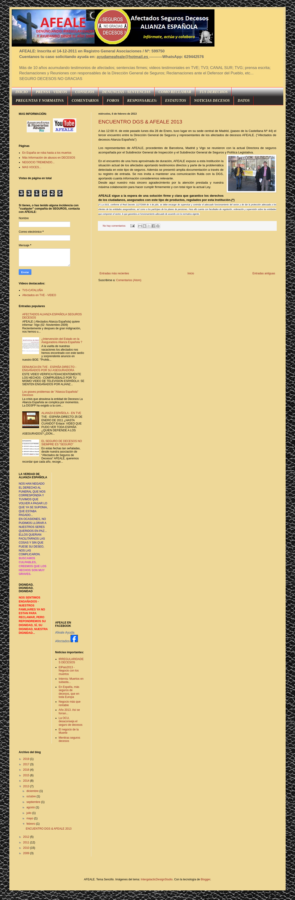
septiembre (33, 802)
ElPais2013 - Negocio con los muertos (69, 671)
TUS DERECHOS (213, 92)
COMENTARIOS (85, 100)
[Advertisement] (187, 251)
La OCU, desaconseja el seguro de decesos (70, 721)
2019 (26, 759)
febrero (31, 823)
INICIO (21, 92)
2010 (26, 847)
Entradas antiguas (263, 273)
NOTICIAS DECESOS (212, 100)
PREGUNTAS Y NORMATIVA (40, 100)
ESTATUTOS (175, 100)
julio (29, 813)
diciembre (32, 791)
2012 (26, 836)
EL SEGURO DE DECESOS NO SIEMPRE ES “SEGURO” (61, 442)
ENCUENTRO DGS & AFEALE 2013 (140, 122)
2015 (26, 775)
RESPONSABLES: (142, 100)
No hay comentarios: (115, 225)
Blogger (205, 879)
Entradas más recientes (114, 273)
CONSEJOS (84, 92)
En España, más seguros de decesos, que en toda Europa (69, 692)
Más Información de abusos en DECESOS (48, 157)
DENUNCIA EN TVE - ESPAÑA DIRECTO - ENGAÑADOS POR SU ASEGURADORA (49, 368)
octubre (31, 796)
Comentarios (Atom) (128, 280)
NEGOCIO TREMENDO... (38, 162)
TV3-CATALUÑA (32, 290)
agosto (31, 807)
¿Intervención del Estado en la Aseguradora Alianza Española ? (61, 340)
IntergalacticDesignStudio (157, 879)
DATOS (244, 100)
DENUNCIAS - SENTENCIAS (126, 92)
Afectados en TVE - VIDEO (39, 295)
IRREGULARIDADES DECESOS (71, 660)
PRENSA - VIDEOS (51, 92)
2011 (26, 842)
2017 (26, 764)
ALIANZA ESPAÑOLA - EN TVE (61, 413)
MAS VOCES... (31, 167)
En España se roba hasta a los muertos (46, 152)
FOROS (113, 100)
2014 (26, 780)
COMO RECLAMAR (175, 92)
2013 (26, 786)
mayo (30, 818)
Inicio (191, 273)
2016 (26, 769)
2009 (26, 853)
